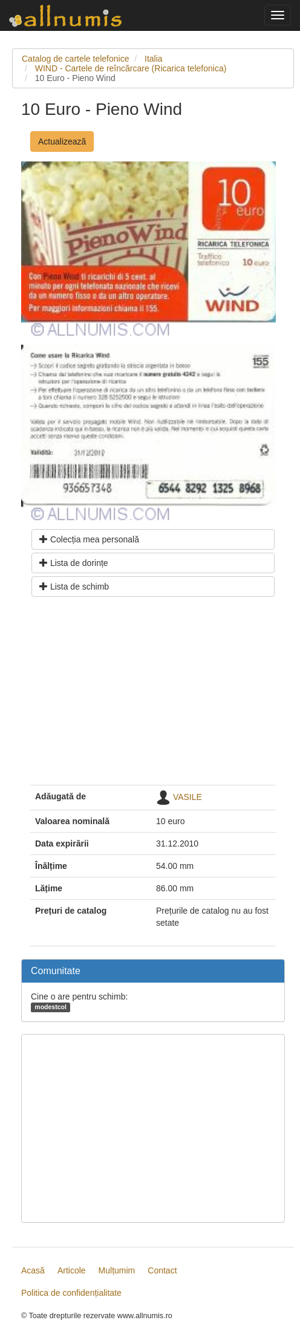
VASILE (187, 796)
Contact (162, 1270)
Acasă (33, 1270)
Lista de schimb (74, 586)
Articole (71, 1270)
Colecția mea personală (89, 539)
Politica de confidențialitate (71, 1293)
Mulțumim (117, 1270)
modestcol (50, 1006)
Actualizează (62, 141)
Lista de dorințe (73, 563)
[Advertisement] (153, 695)
